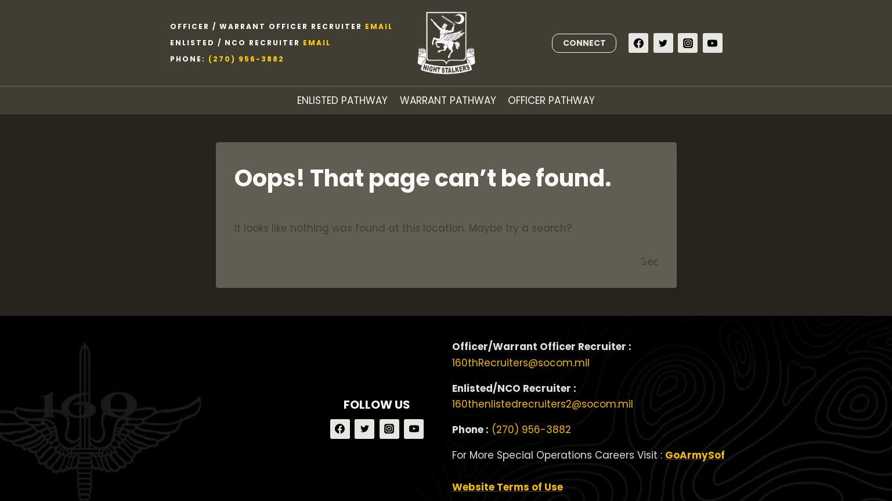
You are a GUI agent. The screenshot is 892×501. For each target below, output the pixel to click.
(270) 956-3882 (246, 59)
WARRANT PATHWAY (448, 100)
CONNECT (584, 43)
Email (379, 26)
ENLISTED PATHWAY (342, 100)
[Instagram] (688, 43)
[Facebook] (638, 43)
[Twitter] (663, 43)
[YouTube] (713, 43)
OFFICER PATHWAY (551, 100)
